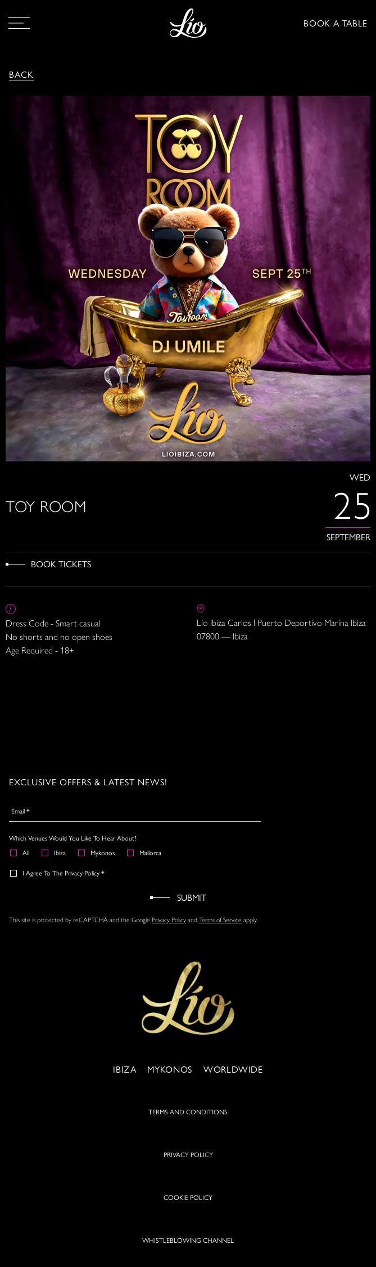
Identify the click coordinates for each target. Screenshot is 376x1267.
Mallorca (144, 852)
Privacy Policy (169, 920)
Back (21, 74)
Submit (191, 897)
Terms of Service (220, 920)
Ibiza (54, 852)
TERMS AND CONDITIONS (188, 1115)
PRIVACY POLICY (188, 1158)
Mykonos (97, 852)
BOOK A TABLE (335, 22)
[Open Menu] (19, 23)
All (20, 852)
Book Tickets (61, 564)
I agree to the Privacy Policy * (58, 872)
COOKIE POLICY (188, 1201)
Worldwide (233, 1072)
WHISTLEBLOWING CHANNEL (188, 1244)
